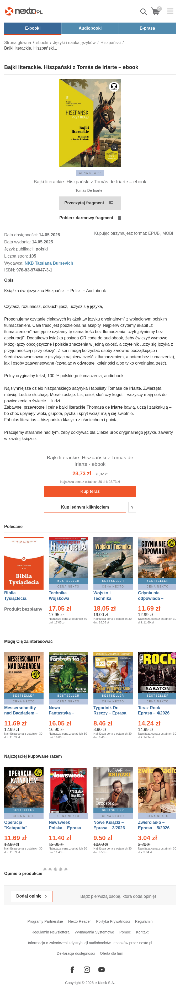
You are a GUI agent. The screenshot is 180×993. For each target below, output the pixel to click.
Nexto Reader (79, 921)
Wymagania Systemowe (94, 932)
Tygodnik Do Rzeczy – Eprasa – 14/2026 (109, 713)
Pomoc (125, 932)
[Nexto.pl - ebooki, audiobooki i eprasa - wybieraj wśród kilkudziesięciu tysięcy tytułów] (24, 11)
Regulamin (144, 921)
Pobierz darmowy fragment (86, 218)
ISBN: (10, 270)
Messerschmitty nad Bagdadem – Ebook (21, 713)
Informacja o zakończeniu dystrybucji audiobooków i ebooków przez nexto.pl (90, 943)
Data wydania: (18, 242)
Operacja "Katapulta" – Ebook (17, 828)
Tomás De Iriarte (89, 190)
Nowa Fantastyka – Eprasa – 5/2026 (64, 713)
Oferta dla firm (111, 953)
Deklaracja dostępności (76, 953)
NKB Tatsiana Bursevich (49, 263)
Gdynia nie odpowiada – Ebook (150, 598)
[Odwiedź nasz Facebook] (72, 969)
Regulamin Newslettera (50, 932)
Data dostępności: (21, 235)
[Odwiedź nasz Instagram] (87, 969)
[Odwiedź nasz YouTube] (101, 969)
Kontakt (142, 932)
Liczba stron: (16, 256)
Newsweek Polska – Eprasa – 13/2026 (65, 828)
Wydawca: (14, 263)
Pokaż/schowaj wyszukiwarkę (144, 12)
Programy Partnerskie (45, 921)
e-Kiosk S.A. (105, 983)
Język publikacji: (20, 249)
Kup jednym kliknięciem (85, 507)
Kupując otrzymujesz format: (120, 233)
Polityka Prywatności (113, 921)
